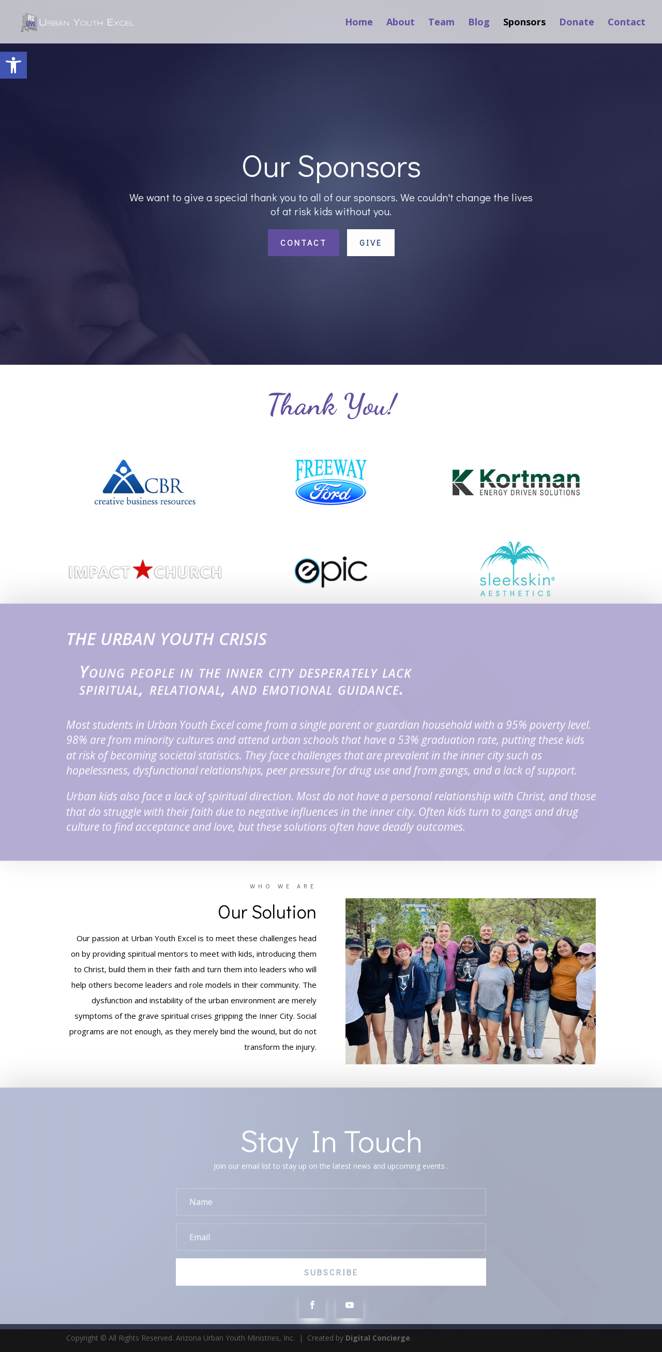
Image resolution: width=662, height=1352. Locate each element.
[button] (13, 65)
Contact (626, 23)
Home (359, 23)
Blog (479, 23)
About (400, 23)
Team (441, 23)
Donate (576, 23)
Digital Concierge (377, 1338)
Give (370, 242)
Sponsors (524, 23)
